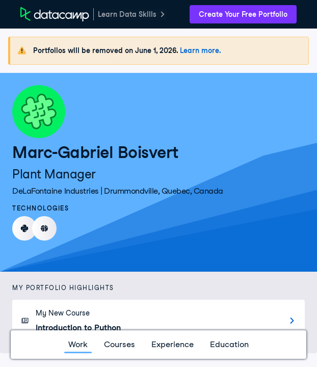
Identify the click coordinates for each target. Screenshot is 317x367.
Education (229, 344)
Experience (172, 344)
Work (78, 344)
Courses (119, 344)
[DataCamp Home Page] (54, 14)
